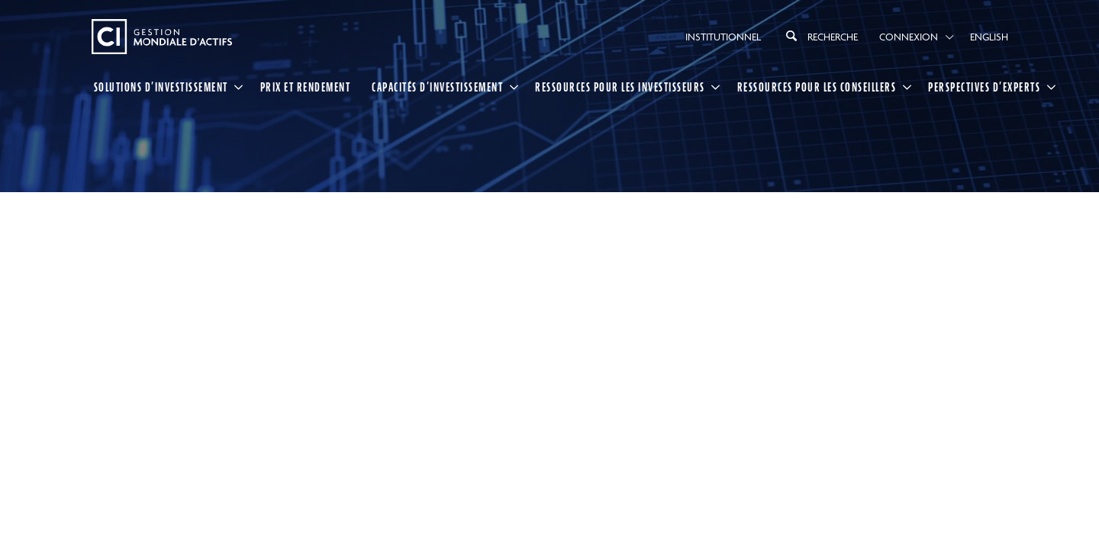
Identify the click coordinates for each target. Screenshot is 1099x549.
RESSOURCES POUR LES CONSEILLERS (817, 87)
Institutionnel (723, 36)
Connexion (908, 36)
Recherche (820, 35)
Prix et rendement (305, 87)
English (989, 36)
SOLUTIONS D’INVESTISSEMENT (161, 87)
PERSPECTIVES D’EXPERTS (984, 87)
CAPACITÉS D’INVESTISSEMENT (437, 87)
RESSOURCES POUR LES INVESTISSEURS (620, 87)
